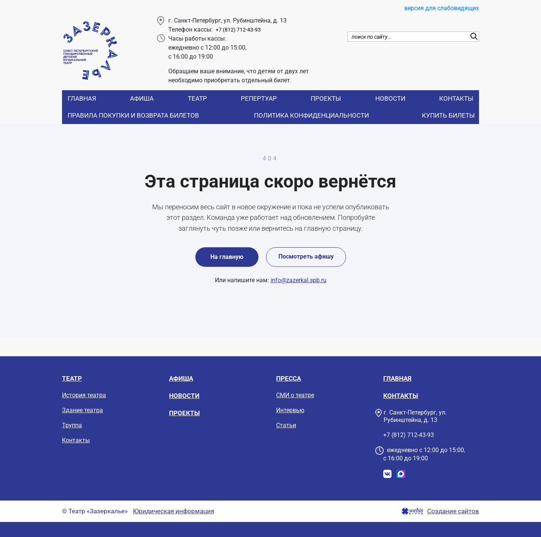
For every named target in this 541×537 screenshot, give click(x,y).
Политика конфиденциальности (311, 115)
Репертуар (259, 98)
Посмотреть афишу (306, 256)
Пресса (288, 378)
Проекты (326, 98)
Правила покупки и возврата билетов (133, 115)
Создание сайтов (453, 511)
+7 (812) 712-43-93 (238, 30)
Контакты (456, 98)
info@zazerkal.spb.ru (298, 280)
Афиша (142, 98)
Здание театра (82, 410)
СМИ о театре (295, 395)
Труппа (72, 425)
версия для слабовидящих (441, 8)
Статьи (286, 425)
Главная (82, 98)
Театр (197, 98)
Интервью (290, 410)
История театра (84, 395)
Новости (390, 98)
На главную (226, 256)
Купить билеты (448, 115)
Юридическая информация (173, 511)
